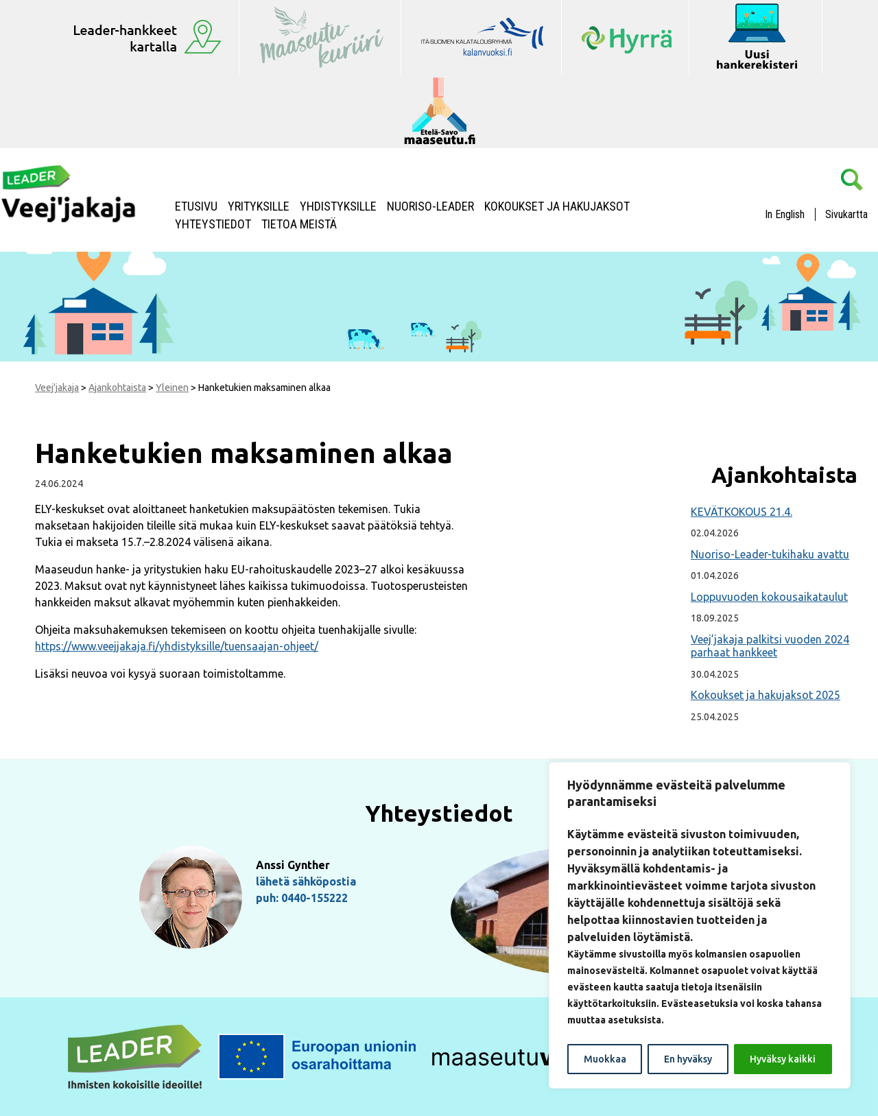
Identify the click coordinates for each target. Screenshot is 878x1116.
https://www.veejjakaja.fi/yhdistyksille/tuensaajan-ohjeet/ (176, 646)
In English (785, 214)
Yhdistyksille (338, 206)
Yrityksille (258, 206)
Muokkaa (605, 1059)
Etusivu (196, 206)
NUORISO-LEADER (430, 206)
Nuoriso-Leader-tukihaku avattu (770, 554)
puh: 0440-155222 (302, 898)
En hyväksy (688, 1059)
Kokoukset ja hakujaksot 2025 (765, 695)
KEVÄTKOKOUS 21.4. (741, 512)
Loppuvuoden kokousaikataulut (769, 597)
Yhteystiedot (213, 224)
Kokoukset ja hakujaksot (557, 206)
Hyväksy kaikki (783, 1059)
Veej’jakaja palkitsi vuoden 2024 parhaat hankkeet (770, 645)
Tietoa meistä (299, 224)
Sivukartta (846, 214)
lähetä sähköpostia (306, 881)
